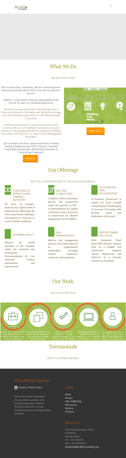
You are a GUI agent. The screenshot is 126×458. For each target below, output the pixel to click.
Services (69, 408)
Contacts (69, 411)
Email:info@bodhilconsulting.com (82, 447)
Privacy (69, 398)
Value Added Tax (73, 401)
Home (68, 394)
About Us (30, 158)
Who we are (71, 405)
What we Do (95, 130)
